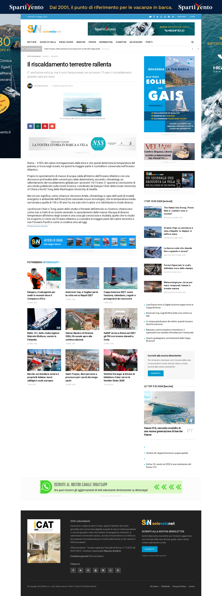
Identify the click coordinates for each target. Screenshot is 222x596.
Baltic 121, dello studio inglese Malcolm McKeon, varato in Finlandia (43, 336)
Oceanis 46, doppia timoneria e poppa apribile (167, 453)
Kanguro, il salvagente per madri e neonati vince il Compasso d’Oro (41, 295)
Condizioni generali (79, 556)
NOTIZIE (32, 42)
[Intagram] (165, 17)
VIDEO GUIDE (66, 42)
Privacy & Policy (179, 586)
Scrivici (192, 586)
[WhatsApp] (161, 17)
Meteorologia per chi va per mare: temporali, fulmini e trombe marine (178, 285)
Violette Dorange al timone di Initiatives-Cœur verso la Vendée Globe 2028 (119, 377)
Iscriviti (156, 373)
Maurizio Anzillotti (112, 551)
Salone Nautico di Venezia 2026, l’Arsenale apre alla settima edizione (79, 336)
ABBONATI (182, 17)
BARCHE (80, 42)
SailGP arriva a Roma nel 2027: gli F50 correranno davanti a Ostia (120, 336)
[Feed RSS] (173, 17)
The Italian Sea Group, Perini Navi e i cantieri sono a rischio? (179, 210)
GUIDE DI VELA (48, 42)
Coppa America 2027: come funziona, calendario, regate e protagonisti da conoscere (120, 295)
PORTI (149, 42)
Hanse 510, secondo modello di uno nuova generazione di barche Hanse (163, 431)
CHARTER (121, 42)
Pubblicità (165, 586)
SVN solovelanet (34, 56)
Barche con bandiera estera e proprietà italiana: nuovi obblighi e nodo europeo (43, 377)
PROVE (92, 42)
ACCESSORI (136, 42)
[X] (157, 17)
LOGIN (192, 17)
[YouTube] (150, 17)
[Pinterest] (169, 17)
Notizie (46, 56)
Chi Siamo (154, 586)
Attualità (54, 56)
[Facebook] (154, 17)
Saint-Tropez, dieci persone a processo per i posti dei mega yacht (72, 49)
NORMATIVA (106, 42)
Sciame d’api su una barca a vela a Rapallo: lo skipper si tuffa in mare (178, 231)
